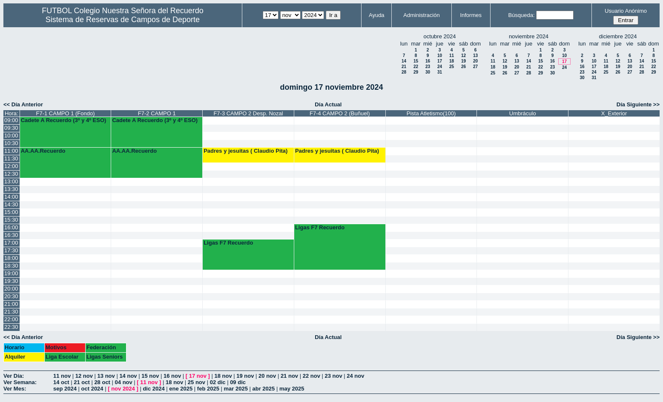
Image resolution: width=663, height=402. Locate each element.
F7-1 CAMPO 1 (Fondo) (65, 113)
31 (439, 72)
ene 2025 (180, 388)
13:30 (11, 189)
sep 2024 (65, 388)
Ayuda (377, 15)
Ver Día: (13, 376)
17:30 (11, 250)
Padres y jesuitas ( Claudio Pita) (245, 151)
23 (427, 66)
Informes (471, 15)
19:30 (11, 281)
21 (404, 66)
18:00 (11, 258)
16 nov (172, 376)
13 (475, 55)
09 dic (238, 382)
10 (439, 55)
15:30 (11, 220)
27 (475, 66)
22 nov (311, 376)
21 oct (82, 382)
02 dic (218, 382)
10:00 (11, 135)
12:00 (11, 166)
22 (415, 66)
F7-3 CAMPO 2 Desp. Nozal (248, 113)
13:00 (11, 181)
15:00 (11, 212)
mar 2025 (236, 388)
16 (427, 61)
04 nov (123, 382)
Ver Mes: (14, 388)
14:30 (11, 204)
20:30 (11, 296)
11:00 (11, 151)
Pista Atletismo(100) (431, 113)
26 (463, 66)
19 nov (245, 376)
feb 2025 (208, 388)
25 (451, 66)
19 (463, 61)
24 (439, 66)
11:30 (11, 158)
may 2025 (291, 388)
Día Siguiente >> (638, 104)
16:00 (11, 227)
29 (415, 72)
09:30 (11, 128)
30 (427, 72)
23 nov (333, 376)
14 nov (128, 376)
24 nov (355, 376)
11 (451, 55)
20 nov (267, 376)
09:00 (11, 120)
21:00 (11, 304)
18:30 (11, 265)
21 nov (289, 376)
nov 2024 (123, 388)
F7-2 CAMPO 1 (157, 113)
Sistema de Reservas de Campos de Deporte (123, 19)
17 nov (198, 376)
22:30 (11, 327)
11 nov (62, 376)
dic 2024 (153, 388)
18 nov (223, 376)
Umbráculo (522, 113)
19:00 (11, 273)
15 (415, 61)
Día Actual (328, 104)
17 (439, 61)
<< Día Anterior (23, 104)
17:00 (11, 242)
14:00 (11, 197)
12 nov (84, 376)
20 (475, 61)
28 (404, 72)
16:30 (11, 235)
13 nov (106, 376)
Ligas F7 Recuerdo (319, 227)
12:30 (11, 174)
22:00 (11, 319)
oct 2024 (92, 388)
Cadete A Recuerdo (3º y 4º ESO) (63, 120)
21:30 (11, 311)
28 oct (102, 382)
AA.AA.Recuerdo (43, 151)
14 (404, 61)
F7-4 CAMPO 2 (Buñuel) (340, 113)
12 (463, 55)
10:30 (11, 143)
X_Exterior (614, 113)
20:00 (11, 288)
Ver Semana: (20, 382)
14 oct (61, 382)
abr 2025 (264, 388)
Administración (421, 15)
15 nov (150, 376)
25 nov (196, 382)
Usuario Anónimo (626, 11)
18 (451, 61)
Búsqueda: (521, 15)
